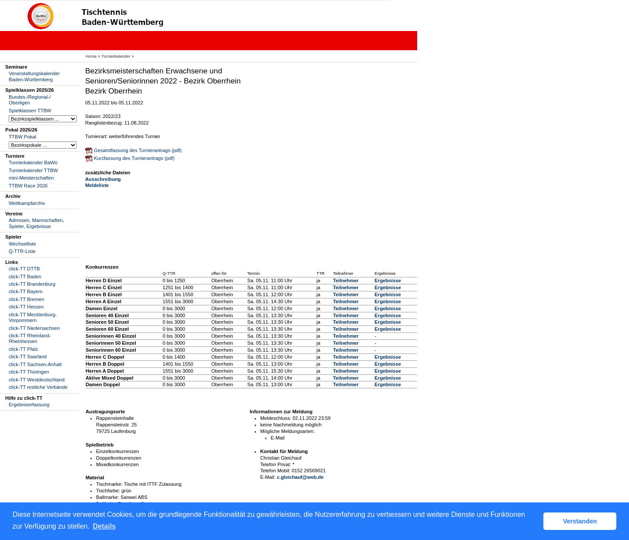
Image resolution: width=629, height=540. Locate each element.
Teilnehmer (346, 280)
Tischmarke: (109, 484)
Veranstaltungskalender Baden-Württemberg (34, 76)
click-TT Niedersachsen (34, 328)
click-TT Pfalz (23, 349)
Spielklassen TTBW (30, 110)
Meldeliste (97, 185)
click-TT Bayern (26, 291)
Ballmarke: (107, 497)
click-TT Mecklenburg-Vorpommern (33, 317)
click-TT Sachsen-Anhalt (35, 364)
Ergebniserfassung (29, 404)
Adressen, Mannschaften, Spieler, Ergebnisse (36, 223)
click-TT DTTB (24, 268)
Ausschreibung (103, 179)
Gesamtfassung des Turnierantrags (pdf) (138, 150)
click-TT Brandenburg (32, 284)
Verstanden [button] (580, 521)
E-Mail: (268, 477)
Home (91, 56)
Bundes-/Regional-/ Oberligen (30, 99)
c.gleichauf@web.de (300, 477)
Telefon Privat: (275, 464)
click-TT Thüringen (29, 371)
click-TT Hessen (26, 306)
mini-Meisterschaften (31, 177)
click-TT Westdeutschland (37, 379)
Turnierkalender (115, 56)
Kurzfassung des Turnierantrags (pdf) (134, 158)
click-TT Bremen (26, 299)
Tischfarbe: (108, 490)
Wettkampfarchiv (27, 203)
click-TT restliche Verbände (38, 387)
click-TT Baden (25, 276)
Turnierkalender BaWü (33, 162)
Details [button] (104, 526)
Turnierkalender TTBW (33, 170)
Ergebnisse (388, 280)
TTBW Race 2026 (28, 185)
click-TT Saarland (28, 356)
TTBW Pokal (22, 136)
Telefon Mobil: (275, 470)
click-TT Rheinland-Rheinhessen (30, 338)
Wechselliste (22, 243)
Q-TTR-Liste (22, 251)
